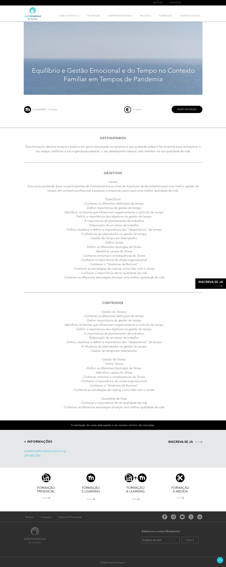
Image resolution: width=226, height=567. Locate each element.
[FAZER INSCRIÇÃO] (187, 109)
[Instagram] (173, 516)
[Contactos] (46, 517)
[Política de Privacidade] (70, 517)
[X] (191, 516)
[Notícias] (29, 517)
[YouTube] (182, 516)
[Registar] (190, 540)
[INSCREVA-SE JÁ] (210, 282)
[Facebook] (164, 516)
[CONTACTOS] (175, 2)
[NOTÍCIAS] (158, 2)
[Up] (220, 560)
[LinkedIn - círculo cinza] (199, 516)
